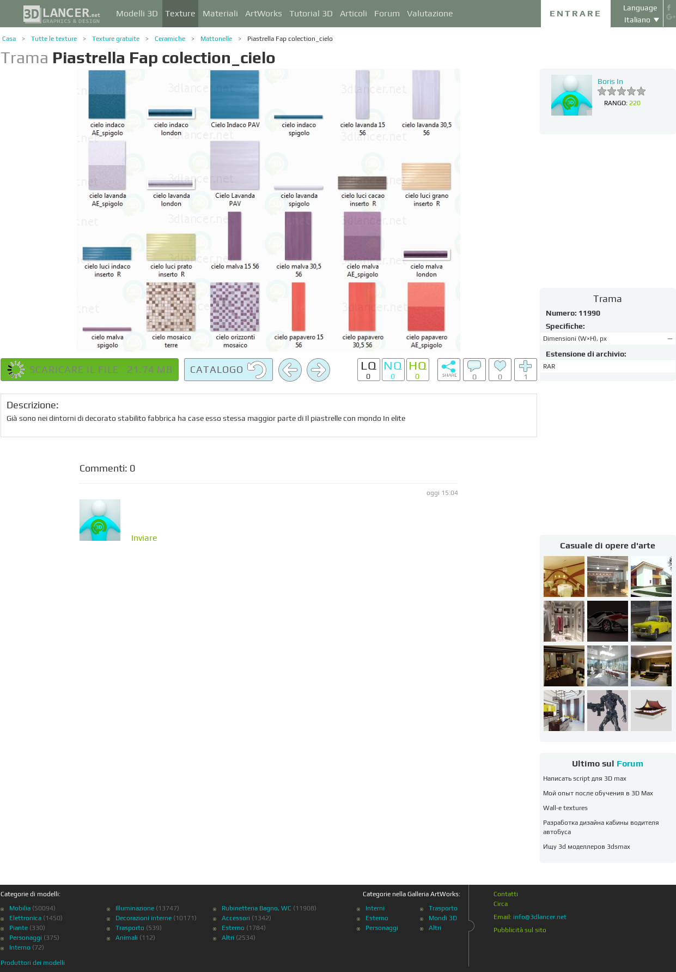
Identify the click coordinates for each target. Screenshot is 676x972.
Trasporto (129, 928)
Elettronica (25, 918)
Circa (501, 904)
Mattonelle (216, 39)
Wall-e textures (565, 808)
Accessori (236, 918)
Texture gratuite (115, 39)
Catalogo (228, 370)
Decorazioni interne (143, 918)
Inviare (144, 538)
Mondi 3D (443, 918)
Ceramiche (170, 39)
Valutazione (430, 13)
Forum (387, 13)
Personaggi (25, 937)
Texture (180, 13)
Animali (126, 937)
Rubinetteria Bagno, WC (256, 908)
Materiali (220, 13)
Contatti (506, 894)
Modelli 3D (137, 13)
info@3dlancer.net (540, 917)
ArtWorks (263, 13)
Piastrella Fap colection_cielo (290, 39)
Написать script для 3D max (584, 778)
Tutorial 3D (311, 13)
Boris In (610, 81)
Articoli (353, 13)
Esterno (233, 928)
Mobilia (20, 908)
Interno (20, 947)
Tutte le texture (54, 39)
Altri (228, 937)
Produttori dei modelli (33, 963)
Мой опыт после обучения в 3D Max (598, 793)
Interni (375, 908)
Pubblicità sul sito (520, 930)
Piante (18, 928)
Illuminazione (134, 908)
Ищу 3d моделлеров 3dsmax (586, 846)
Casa (9, 39)
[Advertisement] (608, 210)
